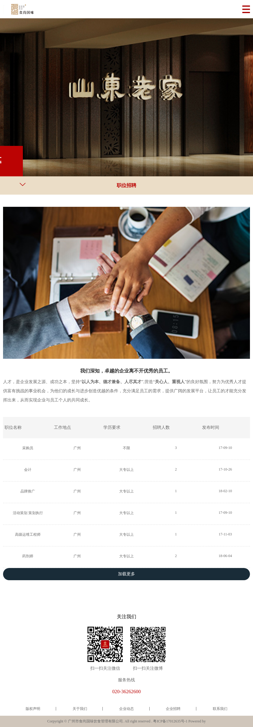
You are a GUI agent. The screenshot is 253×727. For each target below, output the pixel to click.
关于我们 (80, 709)
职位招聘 (126, 185)
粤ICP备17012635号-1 (170, 721)
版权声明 (33, 709)
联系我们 (220, 709)
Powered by (197, 721)
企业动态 (126, 709)
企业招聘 (173, 709)
